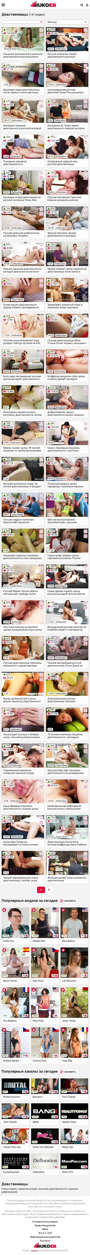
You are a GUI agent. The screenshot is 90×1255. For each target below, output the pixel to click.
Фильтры (67, 22)
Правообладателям (45, 1225)
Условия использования (45, 1222)
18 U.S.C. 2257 (45, 1233)
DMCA (45, 1229)
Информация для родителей (45, 1237)
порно (34, 1250)
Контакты (45, 1241)
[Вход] (87, 5)
